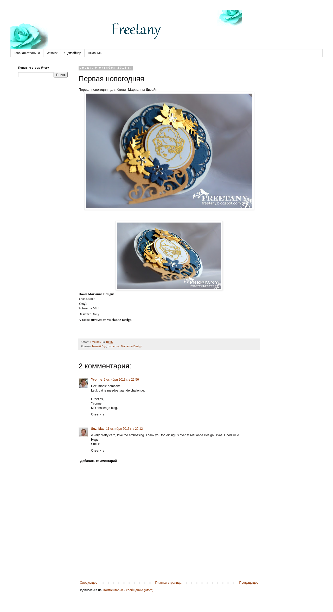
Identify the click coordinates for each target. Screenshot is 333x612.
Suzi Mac (97, 429)
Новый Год (99, 346)
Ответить (97, 414)
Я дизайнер (72, 53)
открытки (113, 346)
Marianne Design (131, 346)
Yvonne (96, 379)
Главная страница (27, 53)
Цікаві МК (95, 53)
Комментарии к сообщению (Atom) (128, 590)
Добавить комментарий (98, 461)
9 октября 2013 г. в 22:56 (121, 379)
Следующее (88, 582)
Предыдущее (248, 582)
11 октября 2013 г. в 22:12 (124, 429)
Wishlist (52, 53)
